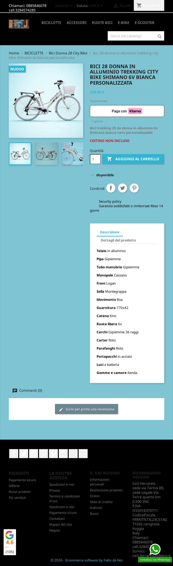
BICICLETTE (51, 22)
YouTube (33, 453)
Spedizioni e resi (61, 484)
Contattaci (57, 518)
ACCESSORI (76, 22)
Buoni (94, 513)
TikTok (83, 453)
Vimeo (53, 453)
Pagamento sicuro (22, 480)
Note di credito (101, 502)
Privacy (54, 490)
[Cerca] (136, 36)
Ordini (95, 496)
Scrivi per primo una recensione (86, 409)
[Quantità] (95, 159)
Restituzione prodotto (106, 490)
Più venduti (17, 497)
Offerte (14, 486)
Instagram (63, 453)
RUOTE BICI (102, 22)
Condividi (110, 188)
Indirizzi (96, 508)
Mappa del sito (60, 524)
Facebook (13, 453)
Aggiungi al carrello (133, 159)
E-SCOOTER (145, 22)
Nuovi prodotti (20, 491)
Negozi (54, 530)
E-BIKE (123, 22)
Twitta (122, 188)
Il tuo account (105, 473)
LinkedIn (73, 453)
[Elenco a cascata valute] (96, 6)
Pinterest (134, 188)
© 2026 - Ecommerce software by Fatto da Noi (87, 560)
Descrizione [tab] (109, 232)
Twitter (23, 453)
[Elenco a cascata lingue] (64, 6)
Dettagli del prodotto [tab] (118, 240)
